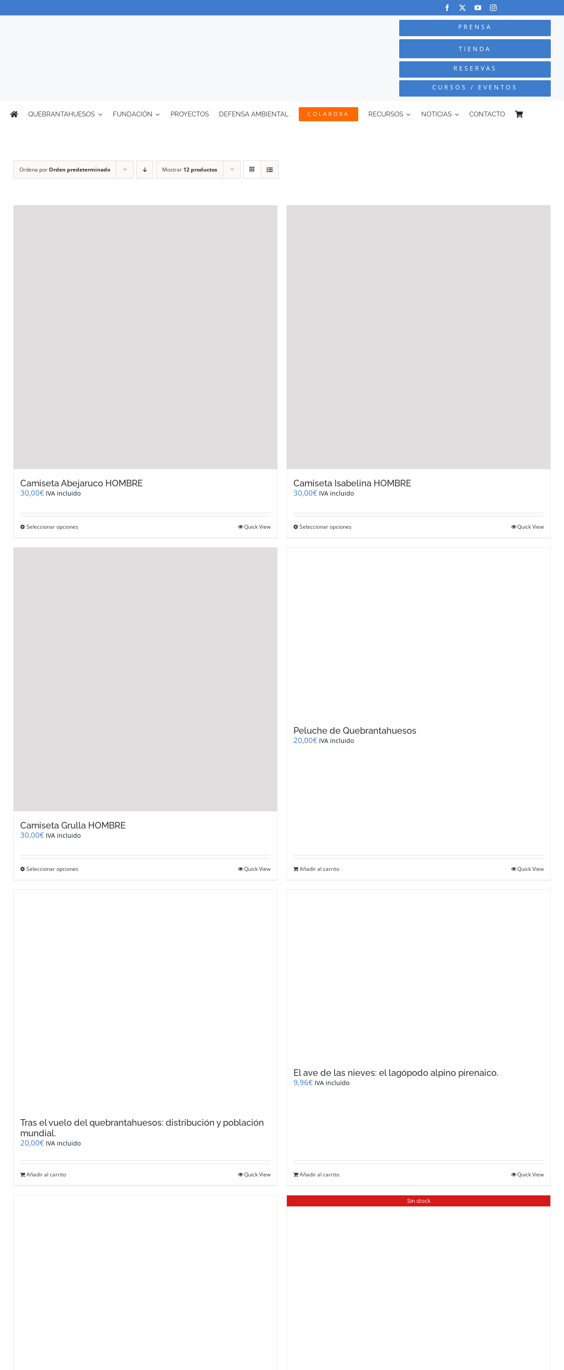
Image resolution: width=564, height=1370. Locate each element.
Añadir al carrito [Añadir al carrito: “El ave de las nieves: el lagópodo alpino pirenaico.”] (319, 1174)
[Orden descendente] (144, 170)
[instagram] (493, 7)
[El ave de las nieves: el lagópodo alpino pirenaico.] (418, 974)
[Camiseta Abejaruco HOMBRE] (145, 337)
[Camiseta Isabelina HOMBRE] (418, 337)
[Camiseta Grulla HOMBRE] (145, 679)
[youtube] (478, 7)
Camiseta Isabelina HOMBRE (352, 483)
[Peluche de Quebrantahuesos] (418, 632)
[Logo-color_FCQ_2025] (106, 27)
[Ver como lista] (269, 169)
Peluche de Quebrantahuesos (354, 730)
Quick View (257, 526)
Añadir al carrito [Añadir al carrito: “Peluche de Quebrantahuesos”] (319, 869)
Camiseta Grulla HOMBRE (73, 825)
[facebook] (447, 7)
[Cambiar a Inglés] (550, 114)
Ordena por (64, 169)
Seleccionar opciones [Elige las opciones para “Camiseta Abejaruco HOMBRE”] (52, 526)
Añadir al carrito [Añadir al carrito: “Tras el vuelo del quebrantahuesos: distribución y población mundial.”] (46, 1174)
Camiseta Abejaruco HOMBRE (81, 483)
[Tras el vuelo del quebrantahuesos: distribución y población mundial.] (145, 999)
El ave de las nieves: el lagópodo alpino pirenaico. (395, 1073)
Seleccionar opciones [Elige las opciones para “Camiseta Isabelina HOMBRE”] (326, 526)
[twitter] (462, 7)
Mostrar (189, 169)
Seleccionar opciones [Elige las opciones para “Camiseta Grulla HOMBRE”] (52, 869)
